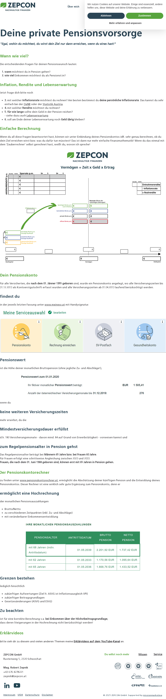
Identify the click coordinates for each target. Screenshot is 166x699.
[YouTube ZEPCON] (17, 685)
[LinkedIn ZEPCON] (6, 685)
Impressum (9, 695)
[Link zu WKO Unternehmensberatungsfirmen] (128, 666)
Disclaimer (47, 695)
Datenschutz (32, 695)
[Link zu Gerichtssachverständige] (118, 666)
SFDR (20, 695)
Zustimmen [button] (144, 685)
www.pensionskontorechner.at (39, 480)
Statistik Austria (53, 104)
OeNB (27, 104)
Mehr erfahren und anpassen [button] (125, 692)
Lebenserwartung (37, 115)
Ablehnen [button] (106, 685)
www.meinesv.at (55, 304)
